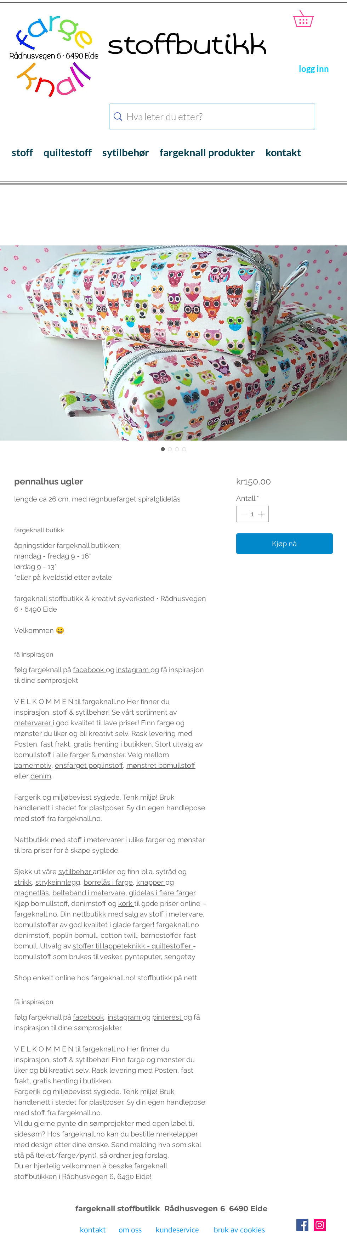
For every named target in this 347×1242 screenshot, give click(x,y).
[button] (311, 18)
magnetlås (31, 893)
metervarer (33, 723)
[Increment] (262, 514)
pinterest (167, 1017)
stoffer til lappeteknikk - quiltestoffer (133, 946)
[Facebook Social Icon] (302, 1225)
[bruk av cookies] (239, 1231)
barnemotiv (32, 765)
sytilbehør (75, 871)
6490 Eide (247, 1208)
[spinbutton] (252, 514)
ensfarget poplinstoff (89, 765)
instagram (133, 669)
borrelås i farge (108, 882)
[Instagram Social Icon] (320, 1225)
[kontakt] (93, 1231)
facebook (89, 669)
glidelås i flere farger (162, 893)
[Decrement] (243, 514)
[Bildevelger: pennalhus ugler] (162, 449)
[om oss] (130, 1231)
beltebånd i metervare (88, 893)
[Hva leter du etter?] (213, 116)
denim (40, 776)
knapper (150, 882)
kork (126, 903)
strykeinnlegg (57, 882)
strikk (23, 882)
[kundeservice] (177, 1231)
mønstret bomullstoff (160, 765)
